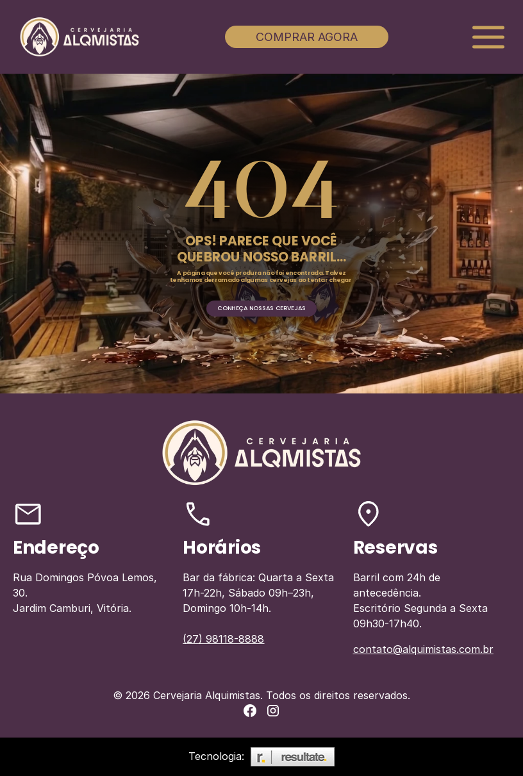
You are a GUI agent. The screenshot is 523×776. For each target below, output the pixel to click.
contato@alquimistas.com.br (423, 649)
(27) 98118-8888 (223, 638)
